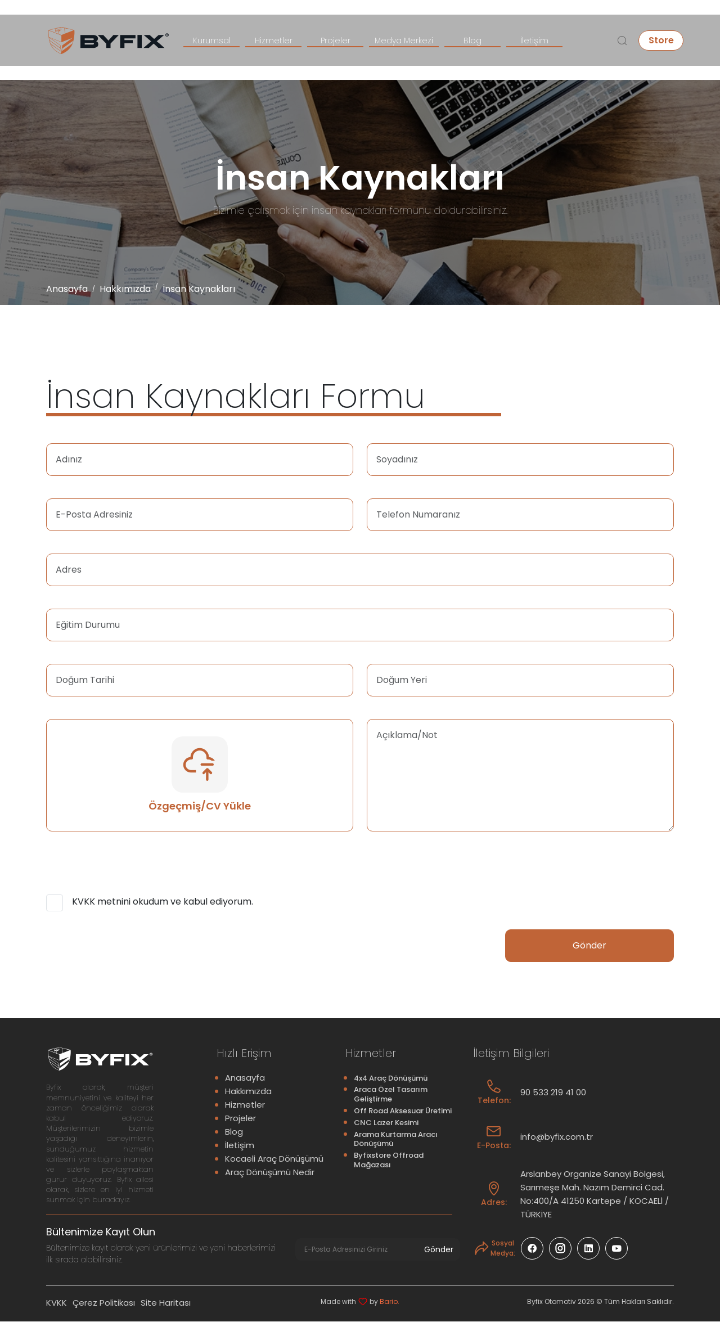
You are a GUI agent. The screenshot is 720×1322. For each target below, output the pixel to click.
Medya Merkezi (404, 40)
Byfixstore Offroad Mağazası (389, 1160)
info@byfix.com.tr (556, 1137)
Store (661, 40)
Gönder (589, 945)
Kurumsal (212, 40)
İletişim (534, 40)
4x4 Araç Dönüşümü (391, 1078)
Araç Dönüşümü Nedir (269, 1172)
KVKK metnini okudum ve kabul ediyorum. (162, 901)
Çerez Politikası (104, 1303)
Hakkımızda (125, 288)
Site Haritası (166, 1303)
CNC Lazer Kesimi (386, 1122)
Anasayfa (67, 288)
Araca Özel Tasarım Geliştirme (391, 1095)
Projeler (335, 40)
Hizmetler (273, 40)
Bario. (389, 1302)
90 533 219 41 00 (553, 1092)
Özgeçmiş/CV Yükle (199, 775)
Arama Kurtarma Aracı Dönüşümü (396, 1139)
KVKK (56, 1303)
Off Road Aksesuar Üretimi (403, 1110)
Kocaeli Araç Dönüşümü (274, 1158)
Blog (473, 40)
